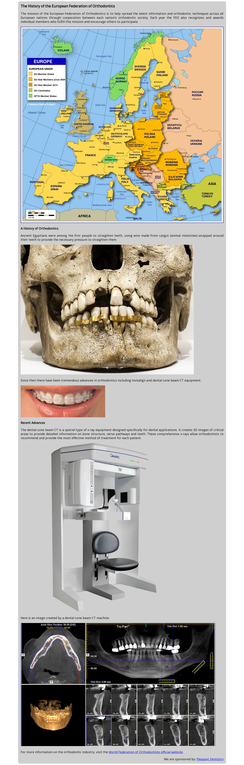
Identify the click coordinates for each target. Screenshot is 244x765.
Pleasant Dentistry (210, 759)
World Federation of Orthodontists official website (146, 752)
